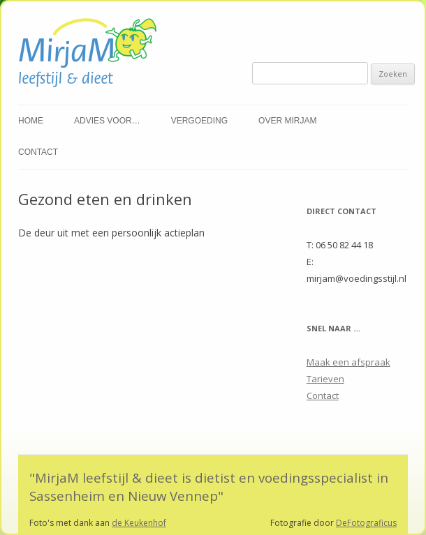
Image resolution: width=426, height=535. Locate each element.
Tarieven (325, 378)
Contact (38, 152)
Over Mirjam (287, 121)
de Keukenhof (139, 523)
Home (30, 121)
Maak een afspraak (348, 362)
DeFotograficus (366, 523)
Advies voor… (107, 121)
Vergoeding (199, 121)
